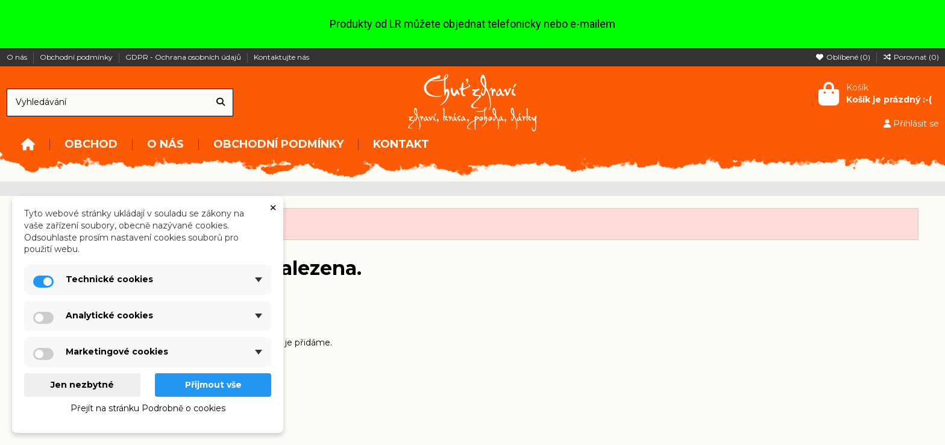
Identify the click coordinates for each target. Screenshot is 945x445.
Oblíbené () (843, 57)
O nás (18, 57)
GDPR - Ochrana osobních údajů (184, 57)
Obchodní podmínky (77, 57)
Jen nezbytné (82, 384)
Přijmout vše (213, 384)
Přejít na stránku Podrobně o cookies (148, 408)
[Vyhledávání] (220, 102)
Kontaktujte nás (281, 57)
